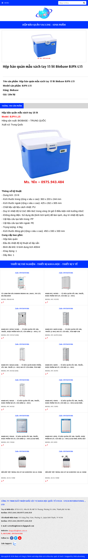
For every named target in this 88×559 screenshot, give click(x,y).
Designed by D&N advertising (74, 556)
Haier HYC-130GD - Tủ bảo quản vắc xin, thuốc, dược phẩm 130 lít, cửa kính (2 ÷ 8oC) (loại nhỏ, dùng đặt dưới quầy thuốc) (20, 438)
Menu (5, 3)
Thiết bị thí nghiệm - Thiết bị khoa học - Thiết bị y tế (44, 264)
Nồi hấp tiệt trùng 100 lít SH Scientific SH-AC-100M (65, 472)
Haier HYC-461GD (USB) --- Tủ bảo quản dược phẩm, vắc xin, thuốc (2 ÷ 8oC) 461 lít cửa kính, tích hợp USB (21, 367)
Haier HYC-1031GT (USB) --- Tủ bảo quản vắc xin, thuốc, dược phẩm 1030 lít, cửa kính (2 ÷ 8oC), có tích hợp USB (21, 331)
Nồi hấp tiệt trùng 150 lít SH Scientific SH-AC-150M (21, 472)
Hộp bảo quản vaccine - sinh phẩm (44, 25)
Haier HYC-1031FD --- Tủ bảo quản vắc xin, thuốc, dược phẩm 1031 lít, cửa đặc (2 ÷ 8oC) (64, 294)
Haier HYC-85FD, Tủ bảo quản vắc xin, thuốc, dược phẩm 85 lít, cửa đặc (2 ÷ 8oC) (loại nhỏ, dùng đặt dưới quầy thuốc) (65, 438)
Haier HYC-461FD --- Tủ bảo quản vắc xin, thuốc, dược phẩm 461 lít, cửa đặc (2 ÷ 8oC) (64, 366)
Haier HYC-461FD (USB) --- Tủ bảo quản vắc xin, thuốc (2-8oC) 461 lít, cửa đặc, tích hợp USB (63, 330)
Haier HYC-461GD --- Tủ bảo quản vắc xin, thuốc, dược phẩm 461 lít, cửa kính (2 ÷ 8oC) (20, 402)
